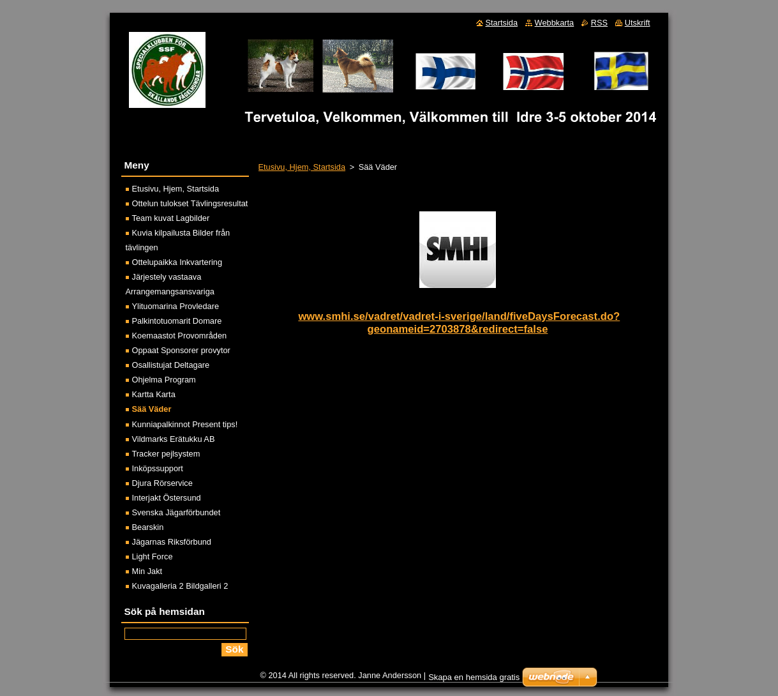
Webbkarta (554, 22)
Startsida (502, 22)
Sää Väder (152, 409)
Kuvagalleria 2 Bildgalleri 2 (180, 586)
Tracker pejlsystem (166, 453)
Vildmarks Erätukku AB (173, 439)
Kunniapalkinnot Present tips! (185, 424)
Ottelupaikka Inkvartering (177, 262)
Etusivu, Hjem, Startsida (302, 167)
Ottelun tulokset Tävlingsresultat (190, 203)
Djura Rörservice (162, 483)
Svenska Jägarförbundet (176, 512)
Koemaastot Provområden (179, 335)
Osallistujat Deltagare (171, 365)
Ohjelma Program (164, 379)
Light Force (152, 556)
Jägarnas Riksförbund (171, 542)
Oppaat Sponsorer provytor (181, 350)
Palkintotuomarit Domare (177, 321)
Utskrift (637, 22)
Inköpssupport (157, 468)
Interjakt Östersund (166, 498)
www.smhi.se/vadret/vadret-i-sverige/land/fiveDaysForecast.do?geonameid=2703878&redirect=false (459, 322)
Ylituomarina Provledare (176, 306)
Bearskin (148, 527)
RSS (599, 22)
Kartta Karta (154, 394)
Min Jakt (147, 571)
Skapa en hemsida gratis (474, 680)
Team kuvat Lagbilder (171, 218)
